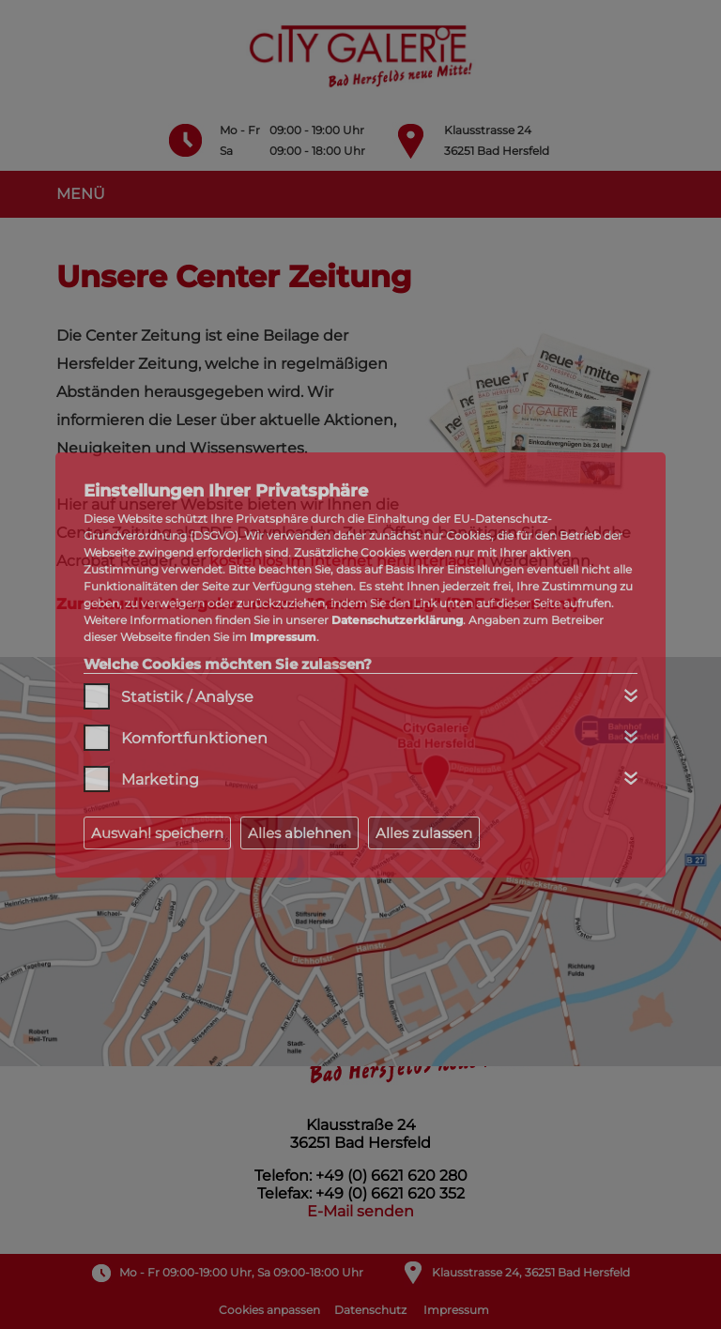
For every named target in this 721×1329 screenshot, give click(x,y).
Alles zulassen (424, 833)
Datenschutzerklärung (397, 620)
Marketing (160, 779)
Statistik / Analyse (187, 697)
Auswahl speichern (157, 833)
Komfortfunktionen (194, 738)
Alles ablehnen (299, 833)
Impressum (283, 637)
